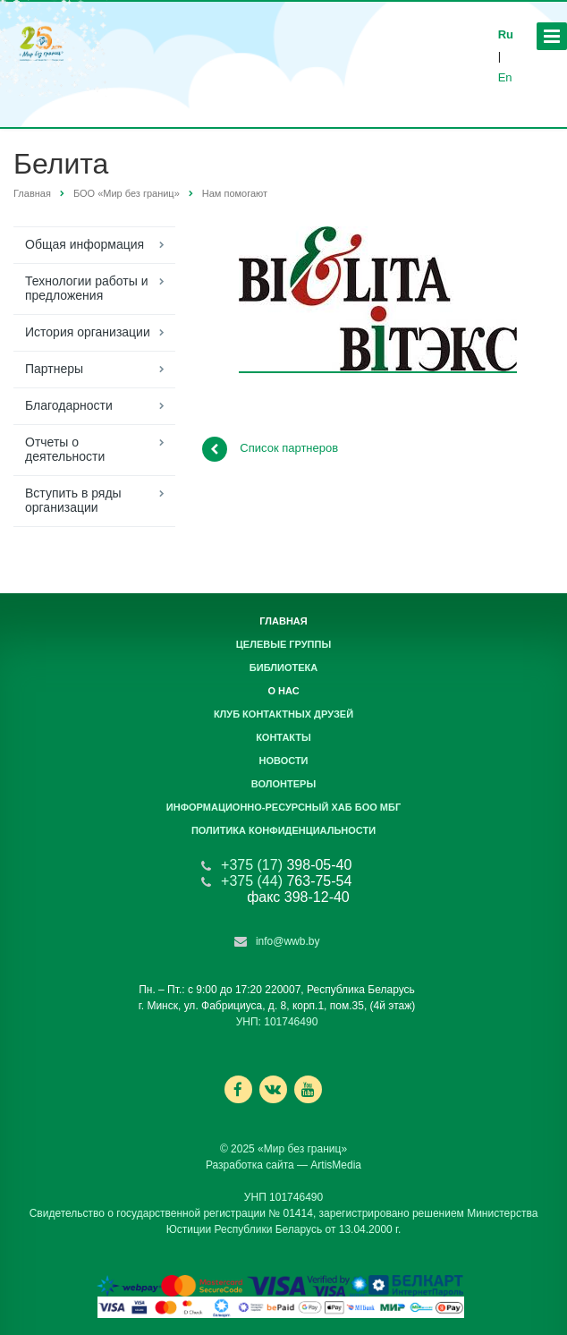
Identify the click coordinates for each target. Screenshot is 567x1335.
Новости (283, 760)
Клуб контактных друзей (283, 714)
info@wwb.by (288, 941)
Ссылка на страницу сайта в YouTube (308, 1089)
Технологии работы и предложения (86, 288)
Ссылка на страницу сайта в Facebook (237, 1089)
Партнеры (54, 368)
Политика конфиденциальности (283, 830)
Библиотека (283, 667)
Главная (32, 193)
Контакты (283, 737)
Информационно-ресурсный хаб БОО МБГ (283, 807)
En (505, 77)
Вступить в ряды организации (73, 500)
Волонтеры (283, 783)
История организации (87, 332)
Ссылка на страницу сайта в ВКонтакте (273, 1088)
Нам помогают (234, 193)
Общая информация (84, 244)
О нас (283, 690)
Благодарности (69, 405)
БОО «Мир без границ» (126, 193)
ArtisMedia (335, 1165)
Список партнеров (270, 449)
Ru (505, 34)
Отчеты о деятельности (65, 449)
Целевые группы (283, 644)
